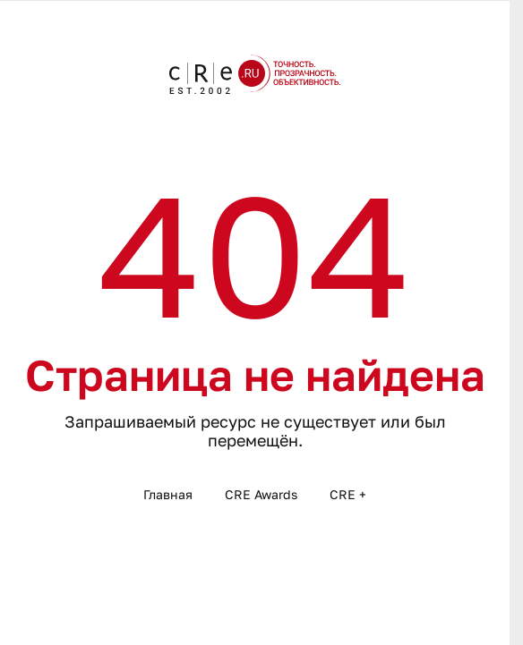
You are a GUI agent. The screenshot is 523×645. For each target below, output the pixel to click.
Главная (168, 494)
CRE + (348, 494)
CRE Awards (261, 494)
